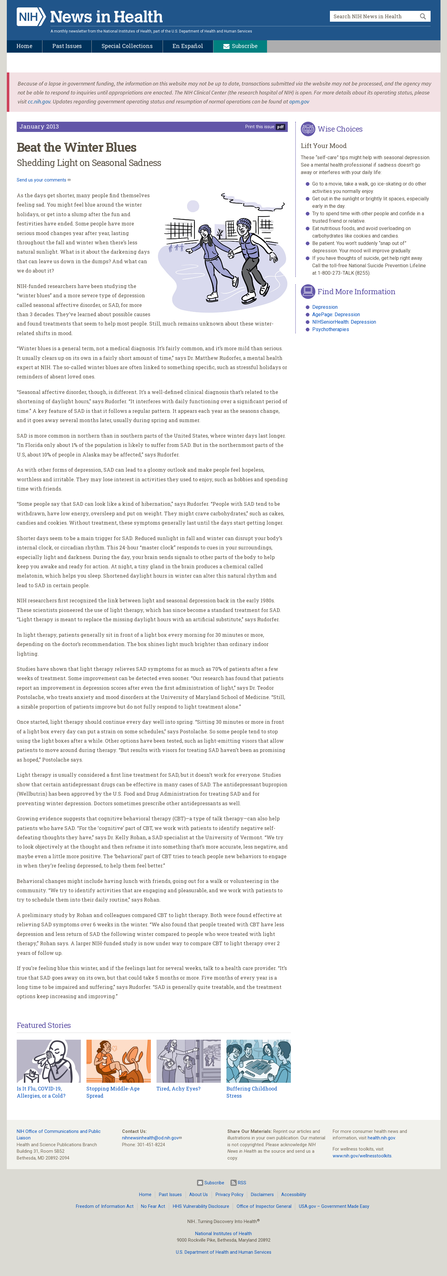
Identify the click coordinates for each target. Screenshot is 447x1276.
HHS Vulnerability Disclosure (201, 1206)
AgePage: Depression (336, 314)
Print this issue (259, 126)
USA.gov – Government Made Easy (334, 1206)
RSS (238, 1183)
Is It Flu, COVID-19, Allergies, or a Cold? (41, 1092)
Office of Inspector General (264, 1206)
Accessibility (293, 1194)
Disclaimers (262, 1194)
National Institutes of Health (223, 1233)
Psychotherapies (330, 329)
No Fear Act (153, 1206)
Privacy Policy (229, 1194)
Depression (325, 307)
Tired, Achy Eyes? (178, 1088)
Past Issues (170, 1194)
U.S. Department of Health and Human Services (223, 1252)
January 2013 (39, 126)
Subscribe (210, 1183)
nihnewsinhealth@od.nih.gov (150, 1138)
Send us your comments (42, 180)
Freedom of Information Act (105, 1206)
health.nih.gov (381, 1138)
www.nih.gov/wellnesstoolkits (362, 1156)
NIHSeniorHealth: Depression (344, 322)
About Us (198, 1194)
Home (145, 1194)
